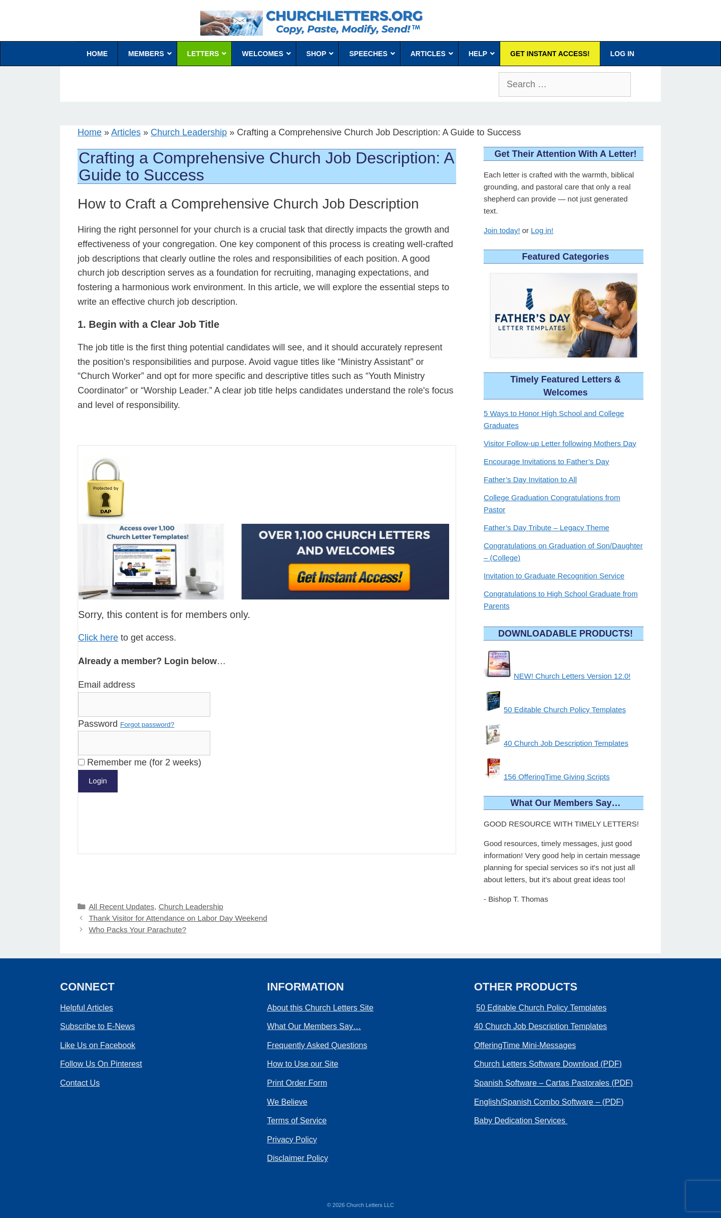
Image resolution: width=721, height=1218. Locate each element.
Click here (98, 638)
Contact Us (80, 1083)
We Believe (287, 1102)
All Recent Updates (121, 906)
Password (126, 724)
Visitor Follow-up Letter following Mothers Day (560, 443)
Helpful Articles (86, 1007)
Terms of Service (296, 1120)
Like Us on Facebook (97, 1045)
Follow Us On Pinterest (101, 1064)
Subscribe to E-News (97, 1026)
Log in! (542, 230)
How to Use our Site (302, 1064)
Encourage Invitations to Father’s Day (546, 461)
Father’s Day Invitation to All (530, 479)
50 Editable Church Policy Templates (565, 709)
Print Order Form (297, 1083)
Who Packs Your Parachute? (137, 929)
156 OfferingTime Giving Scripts (557, 776)
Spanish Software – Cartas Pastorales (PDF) (553, 1083)
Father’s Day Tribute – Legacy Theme (546, 527)
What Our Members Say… (314, 1026)
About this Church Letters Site (320, 1007)
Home (90, 132)
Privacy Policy (292, 1139)
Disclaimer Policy (297, 1158)
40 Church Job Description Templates (566, 743)
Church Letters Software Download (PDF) (548, 1064)
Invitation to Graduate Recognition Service (554, 575)
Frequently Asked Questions (317, 1045)
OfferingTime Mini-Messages (525, 1045)
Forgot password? (147, 724)
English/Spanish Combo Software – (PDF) (549, 1102)
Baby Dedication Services (521, 1120)
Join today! (502, 230)
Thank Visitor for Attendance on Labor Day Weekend (178, 918)
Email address (106, 685)
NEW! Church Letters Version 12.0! (572, 676)
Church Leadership (189, 132)
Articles (126, 132)
